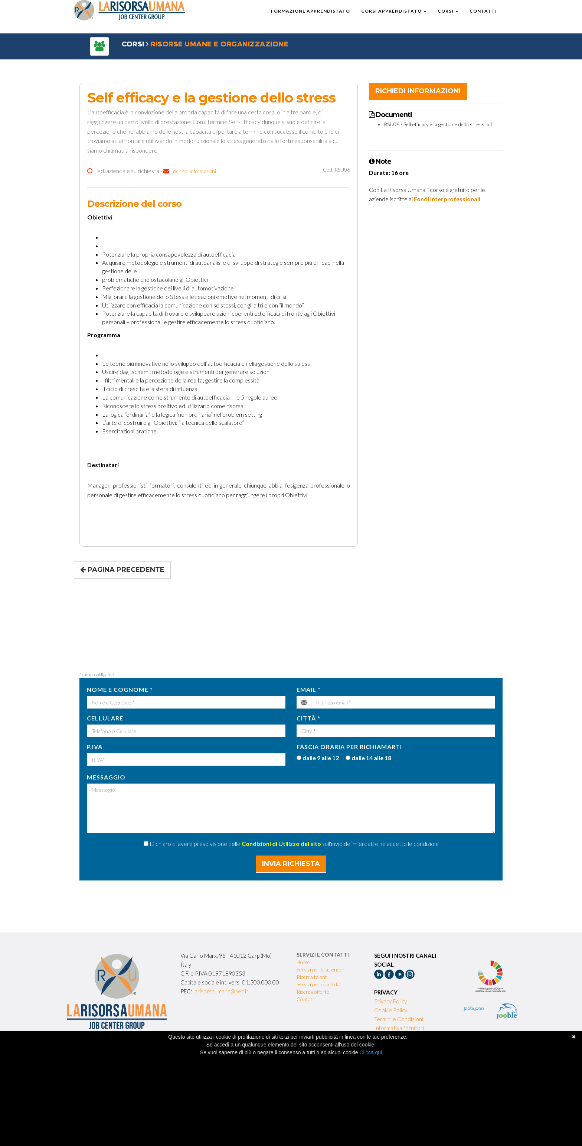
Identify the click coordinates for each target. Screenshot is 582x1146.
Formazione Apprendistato (310, 18)
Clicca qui (370, 1052)
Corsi (448, 18)
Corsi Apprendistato (393, 18)
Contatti (483, 18)
